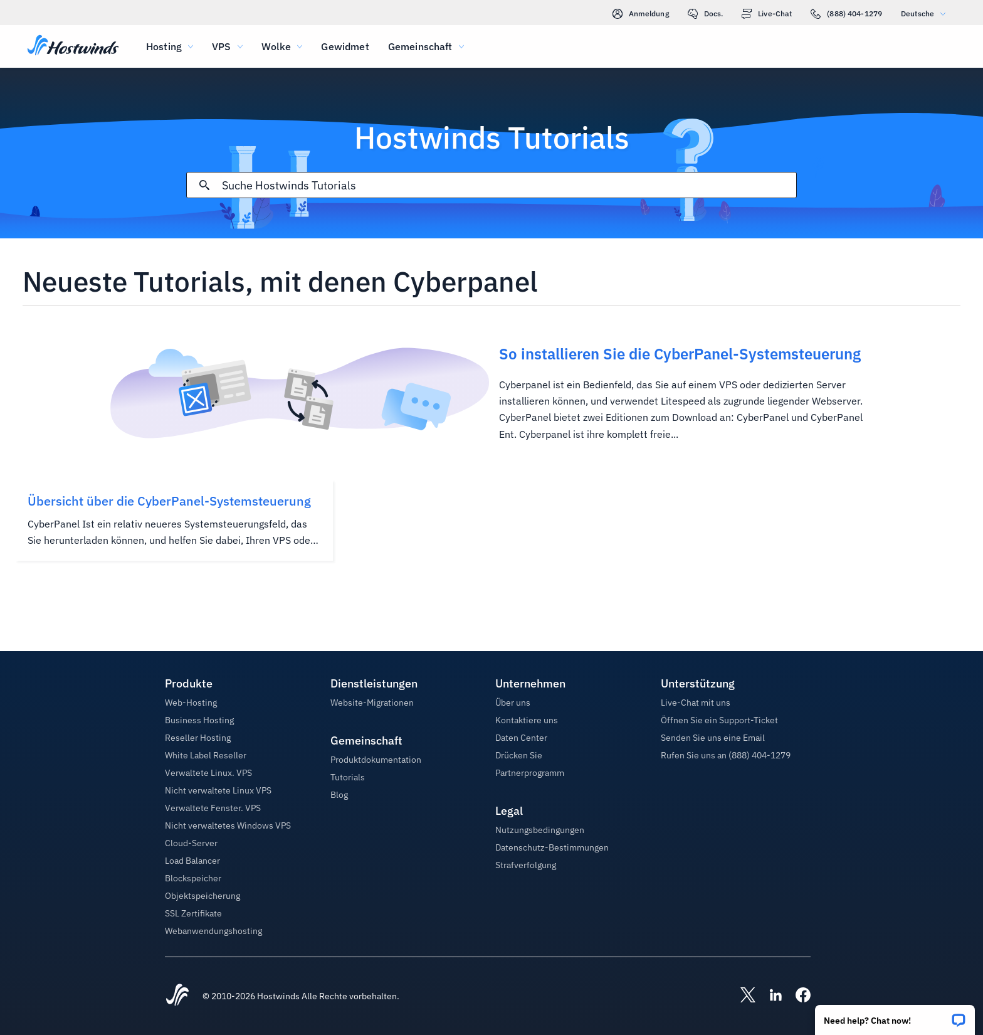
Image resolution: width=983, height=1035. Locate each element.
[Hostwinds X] (741, 996)
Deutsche (926, 13)
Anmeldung (640, 14)
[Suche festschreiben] (204, 185)
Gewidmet (345, 46)
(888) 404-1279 (846, 14)
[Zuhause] (73, 46)
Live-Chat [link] (767, 14)
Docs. (705, 14)
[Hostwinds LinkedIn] (769, 996)
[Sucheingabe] (509, 185)
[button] (895, 1016)
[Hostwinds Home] (177, 996)
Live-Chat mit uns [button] (695, 702)
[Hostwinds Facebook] (797, 996)
